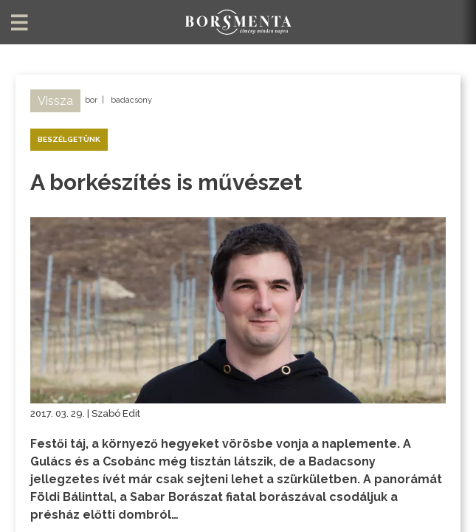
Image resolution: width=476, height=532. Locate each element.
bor (91, 100)
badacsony (131, 100)
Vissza (55, 101)
